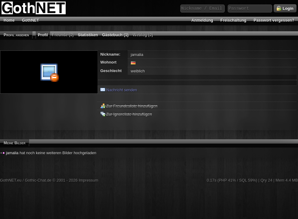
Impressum (88, 180)
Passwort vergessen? (274, 20)
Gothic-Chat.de (38, 180)
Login (285, 8)
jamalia (12, 153)
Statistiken (88, 35)
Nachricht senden (118, 90)
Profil (43, 35)
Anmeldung (202, 20)
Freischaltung (233, 20)
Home (9, 20)
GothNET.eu (11, 180)
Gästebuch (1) (115, 35)
